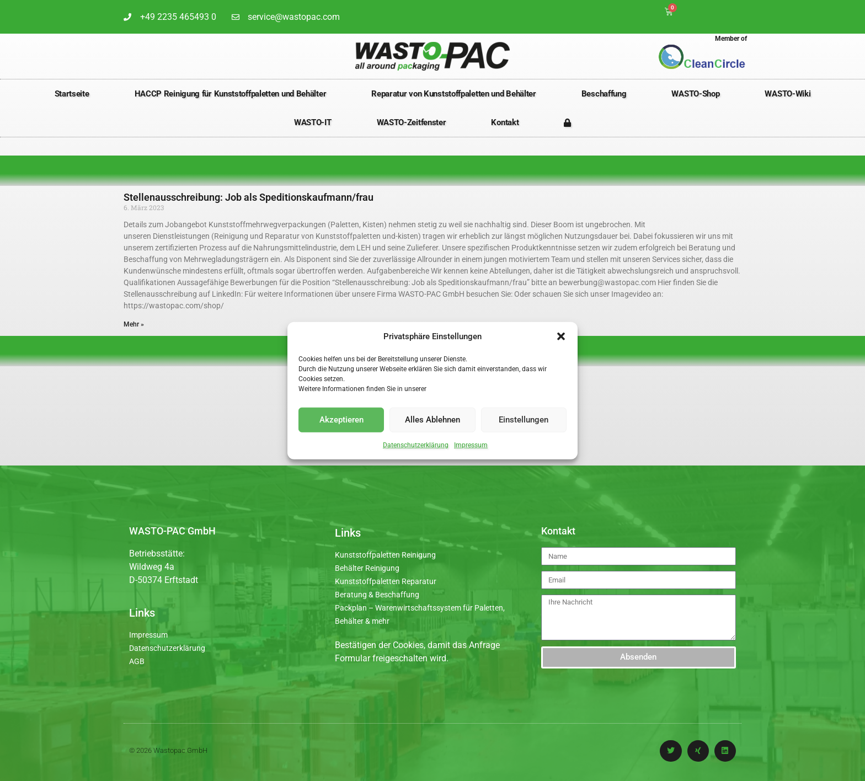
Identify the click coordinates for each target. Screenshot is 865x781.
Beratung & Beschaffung (377, 594)
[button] (561, 336)
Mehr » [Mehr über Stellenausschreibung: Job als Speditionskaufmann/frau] (134, 324)
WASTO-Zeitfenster (411, 122)
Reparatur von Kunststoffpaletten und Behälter (453, 94)
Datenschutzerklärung (415, 444)
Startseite (72, 94)
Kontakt (505, 122)
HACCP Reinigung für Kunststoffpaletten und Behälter (231, 94)
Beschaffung (604, 94)
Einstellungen (523, 420)
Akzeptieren (341, 420)
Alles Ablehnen (432, 420)
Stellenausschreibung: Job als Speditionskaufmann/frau (248, 197)
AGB (137, 661)
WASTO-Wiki (787, 94)
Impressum (471, 444)
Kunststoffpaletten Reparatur (385, 581)
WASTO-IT (313, 122)
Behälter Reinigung (367, 568)
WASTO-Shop (695, 94)
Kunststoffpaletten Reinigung (385, 554)
